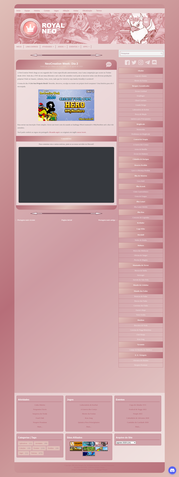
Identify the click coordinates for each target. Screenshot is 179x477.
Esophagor (141, 96)
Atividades (49, 46)
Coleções (22, 448)
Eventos (75, 46)
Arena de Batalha (140, 149)
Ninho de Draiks (141, 240)
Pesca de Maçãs (140, 114)
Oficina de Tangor (140, 255)
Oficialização (87, 11)
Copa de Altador (141, 76)
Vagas (56, 11)
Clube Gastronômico (140, 192)
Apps (87, 46)
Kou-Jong (140, 339)
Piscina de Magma (140, 260)
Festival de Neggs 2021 (137, 409)
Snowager (140, 275)
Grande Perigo (141, 105)
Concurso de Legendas (140, 217)
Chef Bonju (140, 335)
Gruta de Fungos (141, 196)
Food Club (40, 418)
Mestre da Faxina (140, 81)
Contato (47, 11)
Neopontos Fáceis (40, 409)
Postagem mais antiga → (108, 220)
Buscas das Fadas (140, 301)
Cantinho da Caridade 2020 (138, 422)
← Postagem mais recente (25, 220)
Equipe (27, 11)
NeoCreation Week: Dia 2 (61, 63)
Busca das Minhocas (140, 251)
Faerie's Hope (141, 310)
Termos (99, 11)
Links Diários (32, 47)
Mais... (39, 427)
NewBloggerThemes (100, 469)
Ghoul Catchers (140, 100)
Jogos (62, 46)
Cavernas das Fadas (141, 306)
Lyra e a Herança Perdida (141, 170)
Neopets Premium (140, 365)
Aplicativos (23, 443)
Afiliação (66, 11)
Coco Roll (140, 181)
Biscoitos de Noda (140, 325)
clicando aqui (54, 132)
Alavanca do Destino (140, 360)
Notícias (34, 453)
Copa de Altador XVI (137, 405)
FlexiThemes (82, 469)
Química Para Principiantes (89, 422)
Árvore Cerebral (141, 91)
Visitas (75, 11)
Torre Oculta (140, 315)
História (37, 11)
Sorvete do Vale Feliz (141, 280)
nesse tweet (81, 132)
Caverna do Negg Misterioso (140, 330)
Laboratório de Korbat (141, 110)
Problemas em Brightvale (140, 134)
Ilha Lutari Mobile (140, 207)
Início (19, 11)
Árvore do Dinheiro (141, 154)
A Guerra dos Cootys (140, 145)
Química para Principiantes (141, 119)
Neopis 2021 (138, 414)
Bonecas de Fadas (140, 296)
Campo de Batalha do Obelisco (140, 350)
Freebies (51, 448)
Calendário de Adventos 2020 (137, 418)
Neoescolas (141, 129)
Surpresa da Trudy (40, 414)
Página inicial (67, 220)
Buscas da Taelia (141, 270)
